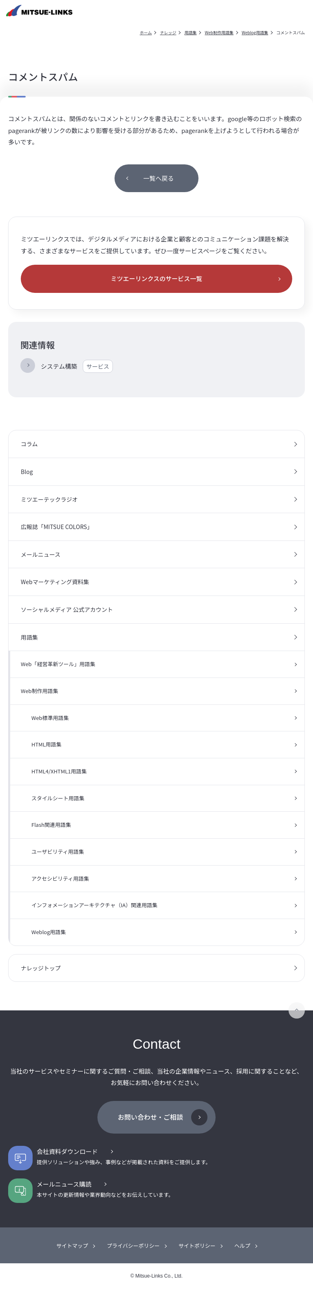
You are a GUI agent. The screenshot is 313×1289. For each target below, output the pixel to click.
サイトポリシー (197, 1245)
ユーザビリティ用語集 (57, 851)
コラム (29, 444)
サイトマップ (72, 1245)
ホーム (146, 32)
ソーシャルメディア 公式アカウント (67, 609)
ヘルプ (242, 1245)
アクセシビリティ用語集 (60, 878)
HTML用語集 (46, 744)
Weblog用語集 (255, 32)
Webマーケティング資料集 (55, 582)
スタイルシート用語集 (57, 798)
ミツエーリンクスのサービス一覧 (157, 278)
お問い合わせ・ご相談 (150, 1117)
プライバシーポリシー (133, 1245)
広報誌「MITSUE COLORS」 (57, 527)
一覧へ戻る (158, 178)
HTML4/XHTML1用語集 (59, 771)
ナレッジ (168, 32)
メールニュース (40, 554)
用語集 (190, 32)
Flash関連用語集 (51, 824)
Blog (27, 471)
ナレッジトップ (41, 968)
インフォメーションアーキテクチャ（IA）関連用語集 (94, 905)
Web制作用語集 (219, 32)
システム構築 (77, 366)
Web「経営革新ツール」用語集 (58, 664)
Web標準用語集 (50, 718)
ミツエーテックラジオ (49, 499)
